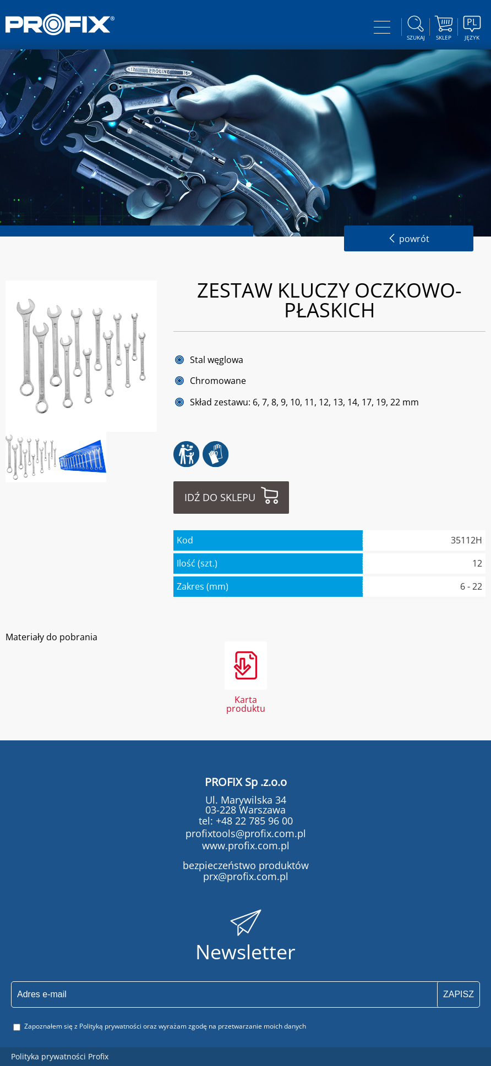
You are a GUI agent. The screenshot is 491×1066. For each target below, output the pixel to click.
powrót (408, 239)
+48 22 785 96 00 (253, 820)
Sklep (444, 26)
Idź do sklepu (219, 497)
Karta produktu (245, 703)
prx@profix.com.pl (245, 876)
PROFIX (60, 24)
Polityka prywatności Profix (59, 1056)
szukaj (416, 26)
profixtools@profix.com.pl (246, 833)
